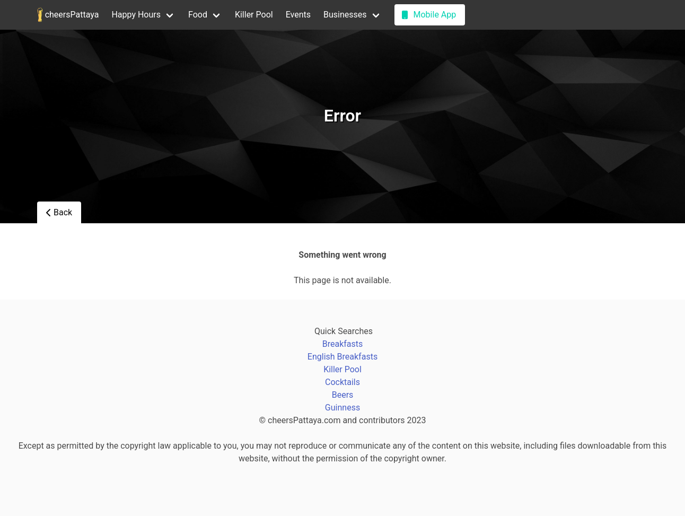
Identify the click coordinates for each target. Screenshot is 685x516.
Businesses (345, 15)
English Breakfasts (342, 357)
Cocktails (342, 382)
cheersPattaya (68, 14)
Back (59, 212)
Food (197, 15)
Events (298, 15)
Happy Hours (136, 15)
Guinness (342, 408)
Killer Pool (254, 15)
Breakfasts (342, 344)
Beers (343, 395)
